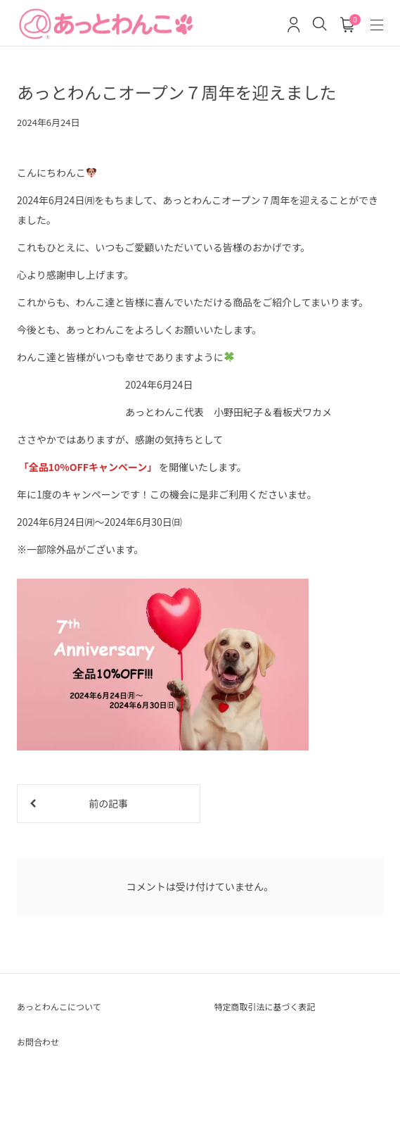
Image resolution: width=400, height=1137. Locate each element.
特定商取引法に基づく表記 (265, 1006)
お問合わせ (38, 1042)
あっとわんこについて (59, 1006)
